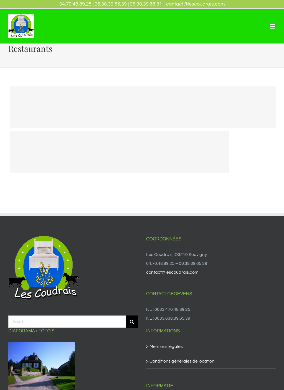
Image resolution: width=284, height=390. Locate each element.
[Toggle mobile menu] (273, 26)
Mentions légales (166, 346)
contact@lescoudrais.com (195, 4)
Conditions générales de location (181, 361)
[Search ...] (67, 321)
